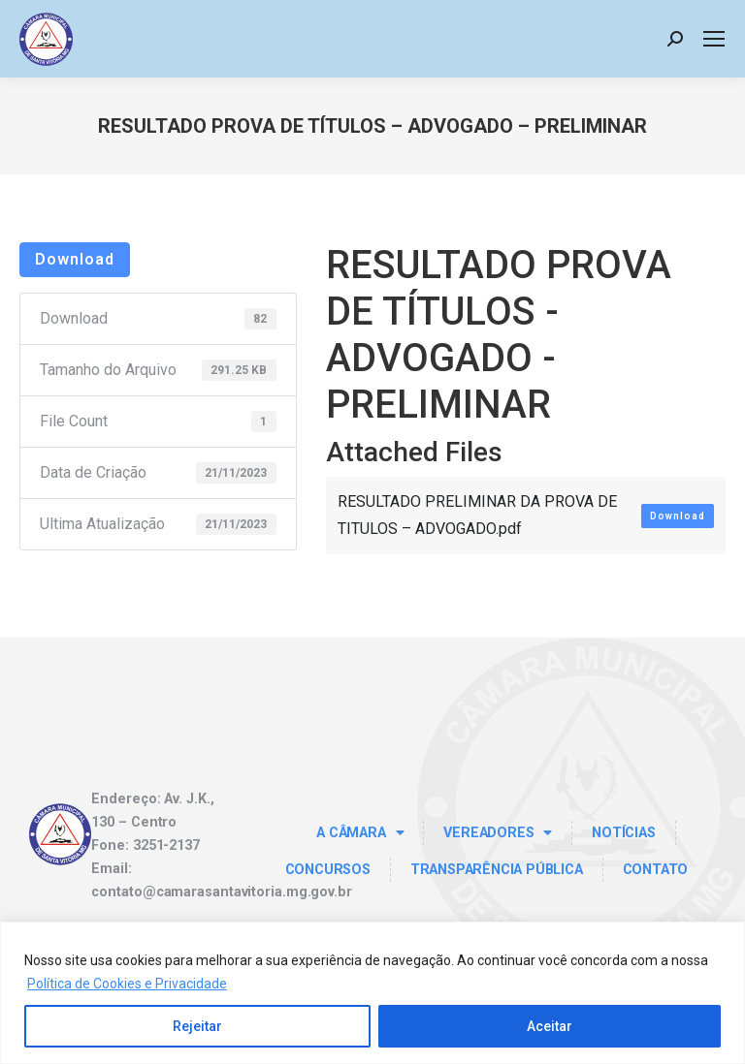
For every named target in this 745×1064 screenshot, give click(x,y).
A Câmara (360, 832)
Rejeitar (197, 1026)
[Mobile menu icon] (714, 38)
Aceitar (549, 1026)
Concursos (328, 869)
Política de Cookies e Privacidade (127, 983)
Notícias (623, 833)
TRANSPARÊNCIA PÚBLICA (496, 869)
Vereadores (497, 832)
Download (74, 259)
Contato (656, 869)
